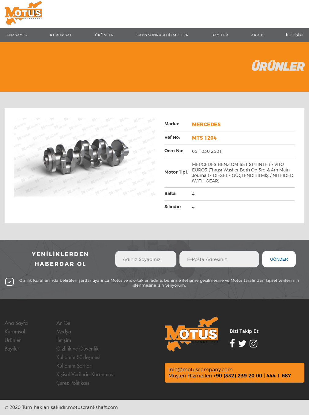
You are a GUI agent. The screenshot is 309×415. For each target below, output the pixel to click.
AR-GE (257, 35)
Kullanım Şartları (74, 366)
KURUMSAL (61, 35)
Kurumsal (15, 332)
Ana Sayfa (16, 323)
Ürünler (13, 340)
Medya (63, 332)
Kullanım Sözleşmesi (78, 357)
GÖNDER (279, 259)
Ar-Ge (63, 323)
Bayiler (12, 349)
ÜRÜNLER (104, 35)
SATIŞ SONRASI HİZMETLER (162, 35)
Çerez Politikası (72, 383)
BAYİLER (219, 35)
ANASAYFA (16, 35)
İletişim (63, 340)
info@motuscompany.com (200, 370)
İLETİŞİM (294, 35)
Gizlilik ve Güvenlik (77, 349)
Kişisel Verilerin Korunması (85, 375)
